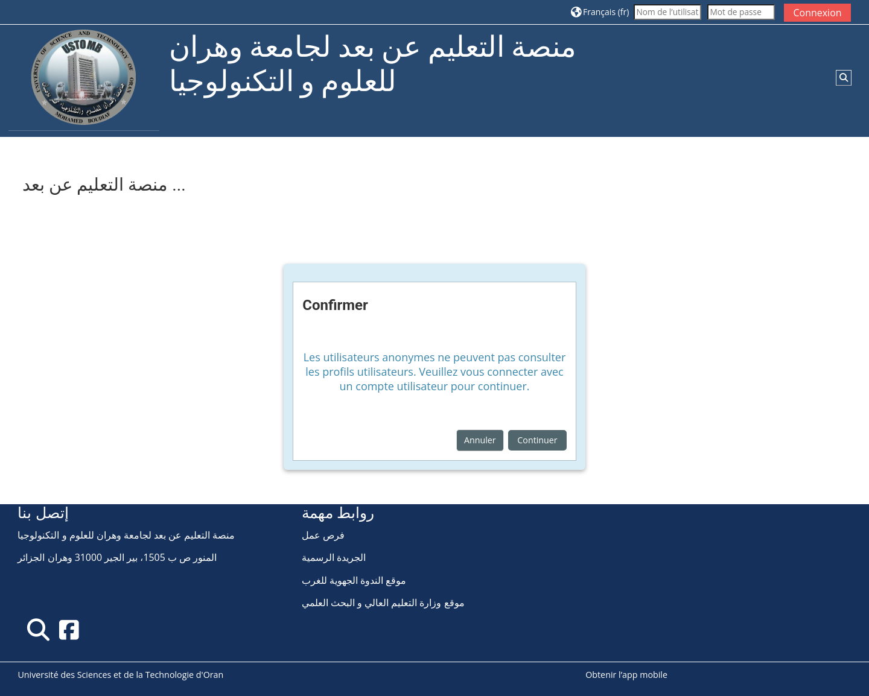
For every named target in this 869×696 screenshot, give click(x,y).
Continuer (537, 440)
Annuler (480, 440)
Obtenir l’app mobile (626, 674)
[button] (600, 11)
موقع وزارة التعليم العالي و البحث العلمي (383, 602)
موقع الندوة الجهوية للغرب (354, 580)
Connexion (817, 12)
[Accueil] (83, 80)
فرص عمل (323, 535)
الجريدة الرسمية (334, 557)
